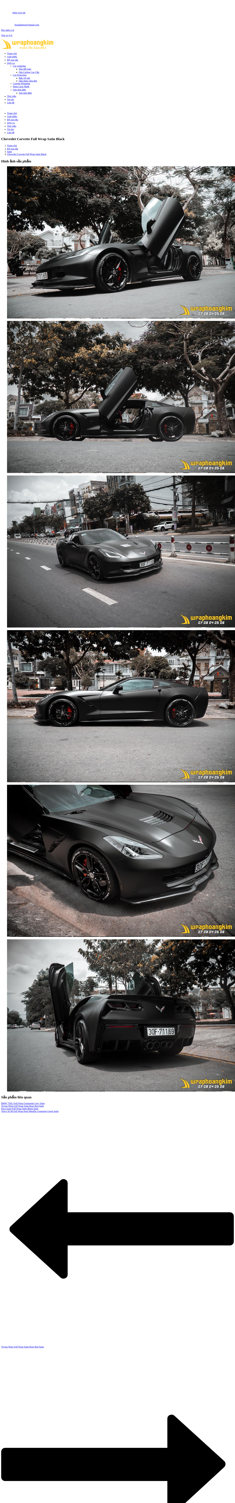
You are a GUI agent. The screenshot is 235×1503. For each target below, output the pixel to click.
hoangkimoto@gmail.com (27, 25)
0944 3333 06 (18, 13)
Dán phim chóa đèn (28, 81)
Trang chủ (12, 53)
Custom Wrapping (21, 83)
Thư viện (11, 96)
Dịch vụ (11, 63)
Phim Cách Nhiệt (21, 86)
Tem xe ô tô (6, 35)
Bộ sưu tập (12, 60)
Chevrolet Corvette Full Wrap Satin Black (26, 154)
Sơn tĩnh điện (19, 90)
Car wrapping (19, 66)
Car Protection (20, 75)
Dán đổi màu (25, 69)
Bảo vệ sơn (24, 78)
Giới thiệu (12, 56)
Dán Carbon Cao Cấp (29, 72)
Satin (9, 151)
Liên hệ (10, 102)
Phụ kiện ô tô (7, 30)
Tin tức (10, 99)
